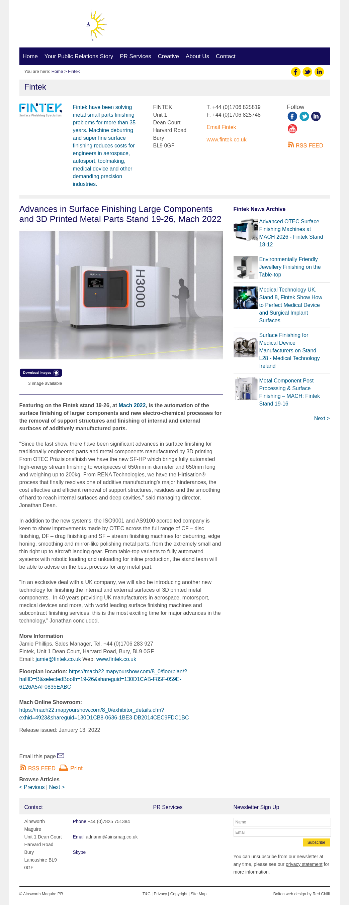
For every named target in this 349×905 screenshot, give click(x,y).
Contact (226, 56)
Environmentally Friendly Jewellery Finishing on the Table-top (290, 266)
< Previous (32, 787)
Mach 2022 (132, 405)
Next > (57, 787)
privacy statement (304, 864)
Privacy (160, 894)
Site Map (198, 894)
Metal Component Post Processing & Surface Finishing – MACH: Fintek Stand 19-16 (289, 392)
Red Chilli (321, 894)
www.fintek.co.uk (227, 139)
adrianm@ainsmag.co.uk (282, 27)
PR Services (135, 56)
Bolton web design (289, 894)
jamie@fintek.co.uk (58, 659)
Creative (168, 56)
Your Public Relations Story (79, 56)
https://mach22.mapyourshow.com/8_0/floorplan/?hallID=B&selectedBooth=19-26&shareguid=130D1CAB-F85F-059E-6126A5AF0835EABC (103, 679)
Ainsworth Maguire (58, 25)
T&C (147, 894)
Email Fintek (221, 127)
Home (30, 56)
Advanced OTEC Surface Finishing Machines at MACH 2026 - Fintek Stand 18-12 (291, 233)
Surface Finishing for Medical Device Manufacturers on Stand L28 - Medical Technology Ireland (289, 350)
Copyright (178, 894)
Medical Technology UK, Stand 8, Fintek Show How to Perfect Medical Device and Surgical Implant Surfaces (291, 305)
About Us (197, 56)
